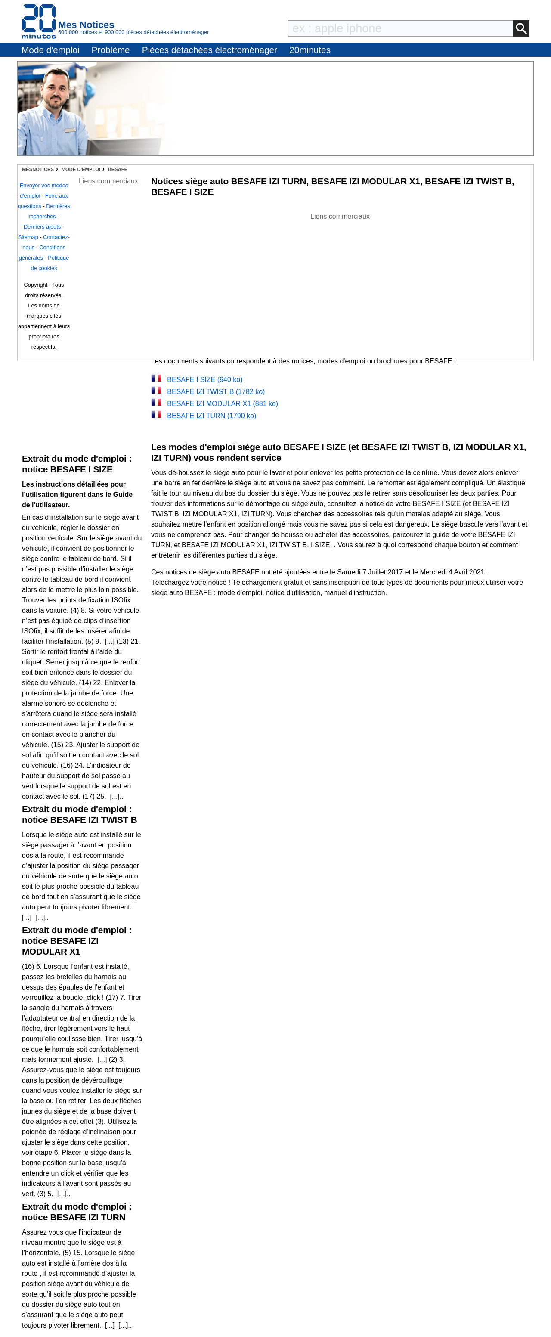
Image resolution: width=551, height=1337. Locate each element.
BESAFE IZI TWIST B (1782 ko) (216, 391)
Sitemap (28, 237)
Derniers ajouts (42, 226)
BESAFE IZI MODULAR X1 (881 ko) (222, 403)
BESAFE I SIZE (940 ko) (204, 379)
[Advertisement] (340, 282)
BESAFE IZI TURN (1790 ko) (211, 415)
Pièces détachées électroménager (209, 50)
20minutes (310, 50)
